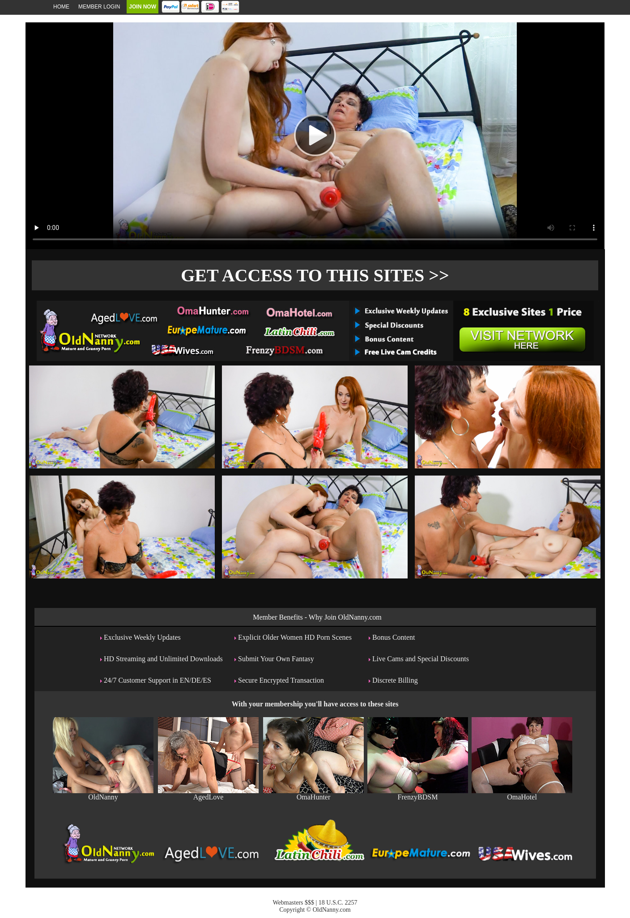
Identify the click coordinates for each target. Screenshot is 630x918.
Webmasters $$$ (293, 902)
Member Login (99, 7)
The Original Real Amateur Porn (315, 330)
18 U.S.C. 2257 (338, 902)
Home (61, 7)
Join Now (142, 7)
